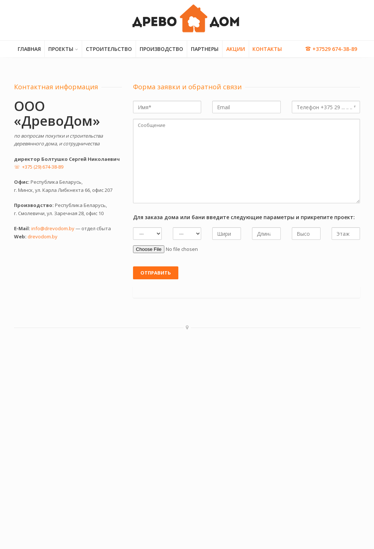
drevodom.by (42, 236)
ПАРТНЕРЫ (205, 48)
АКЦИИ (235, 48)
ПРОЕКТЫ (60, 48)
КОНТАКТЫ (267, 48)
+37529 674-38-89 (331, 48)
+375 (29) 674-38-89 (42, 166)
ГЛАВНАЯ (29, 48)
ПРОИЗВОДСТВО (161, 48)
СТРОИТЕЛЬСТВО (109, 48)
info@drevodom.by (52, 228)
